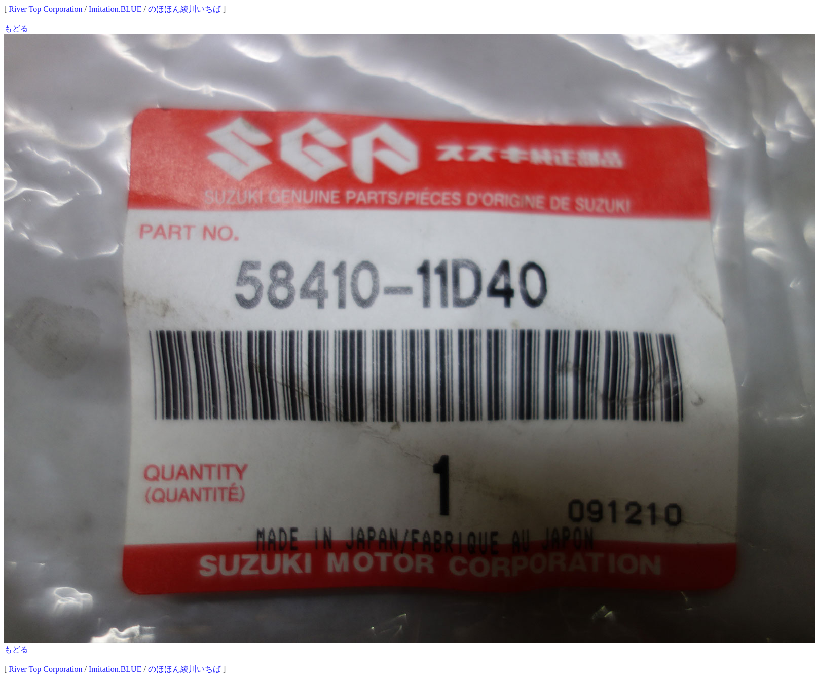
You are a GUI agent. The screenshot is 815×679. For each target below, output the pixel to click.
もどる (16, 28)
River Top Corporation (45, 9)
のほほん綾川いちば (184, 9)
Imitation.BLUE (115, 9)
